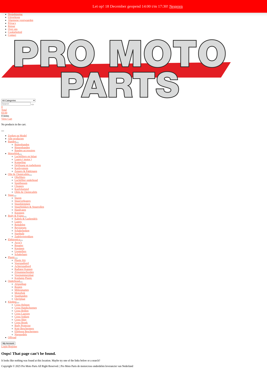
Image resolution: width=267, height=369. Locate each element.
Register (12, 346)
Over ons (12, 29)
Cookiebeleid (15, 32)
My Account (8, 343)
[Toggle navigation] (2, 130)
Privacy (12, 23)
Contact (12, 35)
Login (4, 346)
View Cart (6, 118)
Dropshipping (15, 14)
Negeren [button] (176, 6)
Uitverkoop (14, 17)
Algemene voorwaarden (20, 20)
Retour (11, 26)
